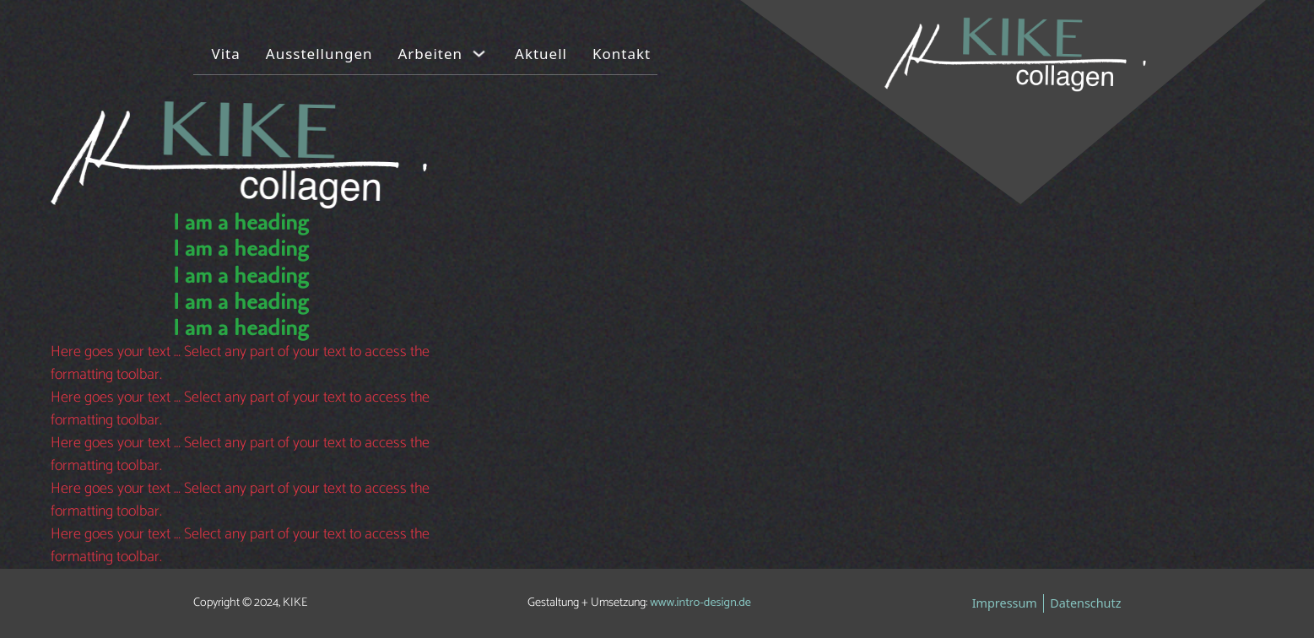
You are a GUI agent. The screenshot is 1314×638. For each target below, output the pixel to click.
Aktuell (541, 53)
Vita (226, 53)
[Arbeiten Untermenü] (479, 53)
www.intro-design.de (700, 602)
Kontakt (621, 53)
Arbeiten (429, 53)
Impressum (1004, 603)
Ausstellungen (319, 53)
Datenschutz (1085, 603)
